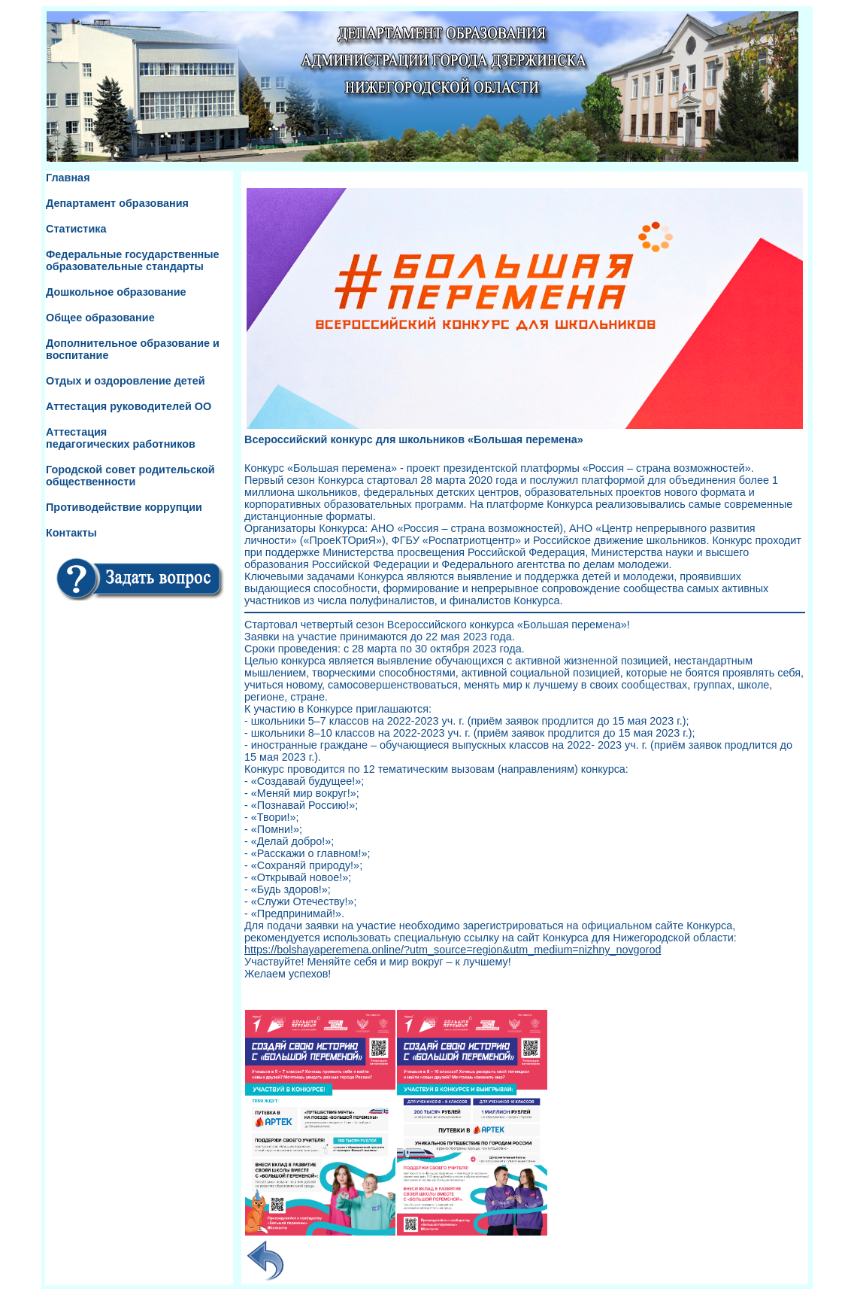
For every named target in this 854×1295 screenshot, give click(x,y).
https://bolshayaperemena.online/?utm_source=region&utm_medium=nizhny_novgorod (452, 950)
